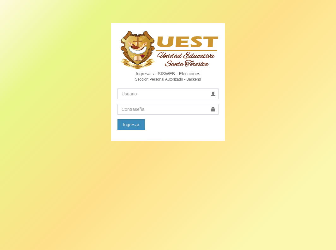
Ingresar (131, 124)
